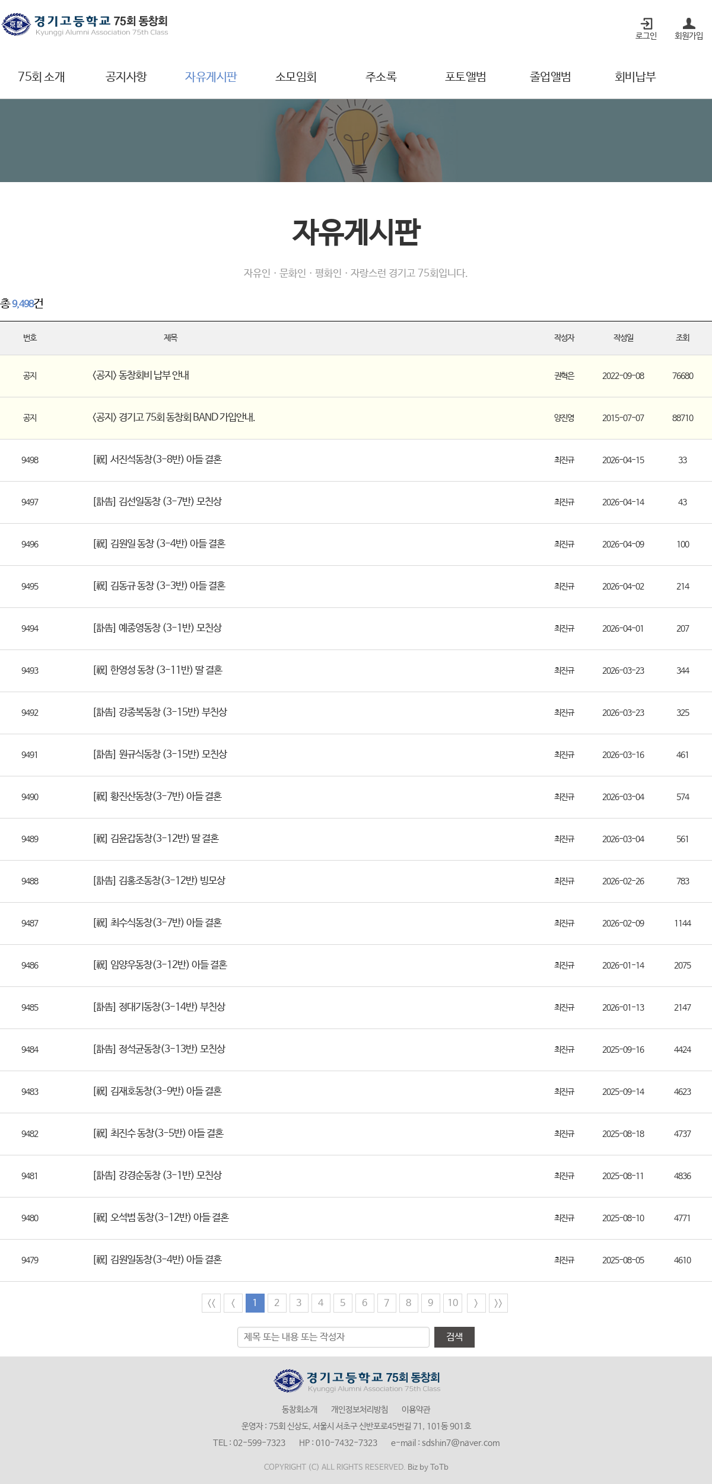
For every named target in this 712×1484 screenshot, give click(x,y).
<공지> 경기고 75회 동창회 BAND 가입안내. (173, 417)
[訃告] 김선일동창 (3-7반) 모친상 (156, 502)
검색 (454, 1337)
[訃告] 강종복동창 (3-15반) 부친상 (159, 712)
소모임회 (296, 77)
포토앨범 (466, 77)
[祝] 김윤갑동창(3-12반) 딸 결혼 (155, 839)
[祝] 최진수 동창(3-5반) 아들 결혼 (157, 1133)
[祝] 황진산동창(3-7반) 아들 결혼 (156, 796)
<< (211, 1303)
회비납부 (635, 77)
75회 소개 (41, 77)
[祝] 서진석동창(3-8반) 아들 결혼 (156, 460)
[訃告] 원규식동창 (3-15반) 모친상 (159, 754)
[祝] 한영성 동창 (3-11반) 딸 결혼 (157, 670)
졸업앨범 (550, 77)
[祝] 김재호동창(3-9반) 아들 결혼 (156, 1091)
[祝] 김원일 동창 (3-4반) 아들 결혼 (158, 544)
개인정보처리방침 (359, 1410)
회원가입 (689, 36)
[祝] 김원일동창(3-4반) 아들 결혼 (156, 1260)
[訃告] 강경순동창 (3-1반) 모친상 (156, 1176)
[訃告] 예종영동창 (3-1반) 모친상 (156, 628)
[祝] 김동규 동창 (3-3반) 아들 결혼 (158, 586)
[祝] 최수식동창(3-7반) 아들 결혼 (156, 923)
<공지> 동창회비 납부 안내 (140, 375)
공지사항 (126, 77)
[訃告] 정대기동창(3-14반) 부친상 (158, 1007)
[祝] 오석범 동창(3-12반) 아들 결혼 (160, 1218)
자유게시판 (211, 77)
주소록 (381, 77)
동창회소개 (299, 1410)
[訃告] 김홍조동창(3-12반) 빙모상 (158, 881)
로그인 (646, 36)
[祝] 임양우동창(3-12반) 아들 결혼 (159, 965)
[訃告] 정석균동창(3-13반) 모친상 (158, 1049)
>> (498, 1303)
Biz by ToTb (428, 1467)
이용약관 (416, 1410)
